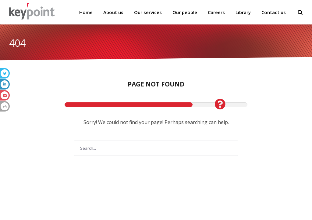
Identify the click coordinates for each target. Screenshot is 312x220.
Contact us (273, 12)
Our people (184, 12)
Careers (216, 12)
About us (113, 12)
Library (243, 12)
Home (86, 12)
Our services (148, 12)
